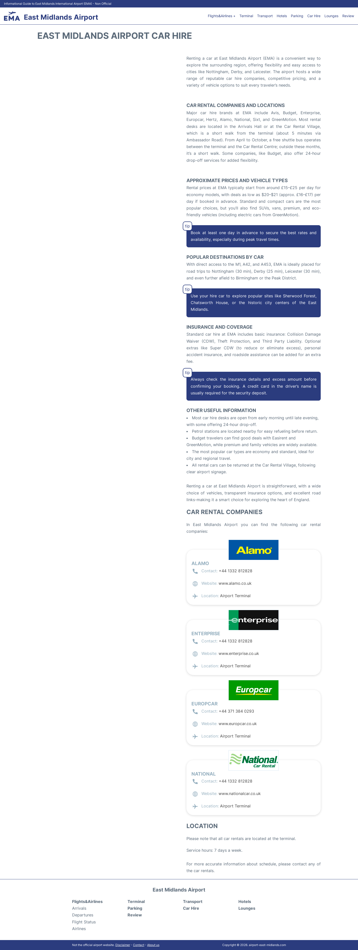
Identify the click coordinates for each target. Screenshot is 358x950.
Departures (82, 914)
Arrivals (79, 908)
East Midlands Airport (61, 17)
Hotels (282, 16)
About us (153, 945)
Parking (297, 16)
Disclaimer (122, 945)
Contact (138, 945)
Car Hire (313, 16)
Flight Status (84, 921)
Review (348, 16)
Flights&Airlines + (221, 16)
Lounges (331, 16)
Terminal (246, 16)
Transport (265, 16)
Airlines (79, 928)
